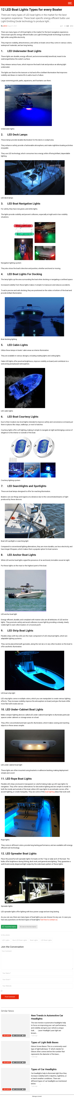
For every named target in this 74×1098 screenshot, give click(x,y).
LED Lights (5, 940)
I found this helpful (9, 927)
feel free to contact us (48, 920)
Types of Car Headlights (44, 1069)
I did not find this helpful (28, 927)
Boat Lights (34, 940)
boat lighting (49, 792)
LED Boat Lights (46, 940)
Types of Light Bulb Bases (44, 1042)
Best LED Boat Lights (20, 940)
